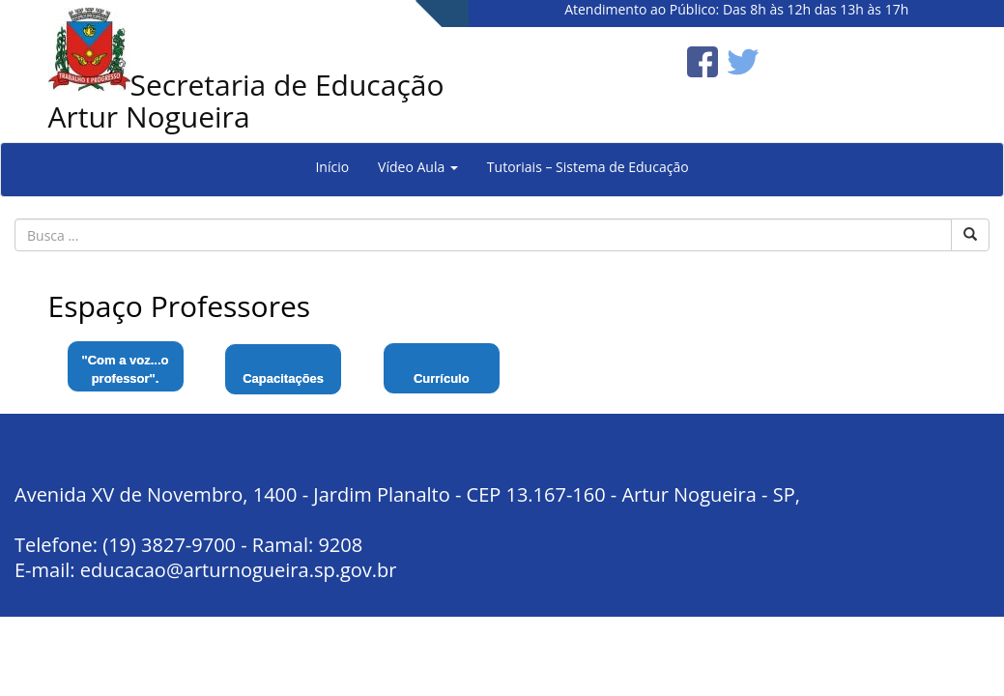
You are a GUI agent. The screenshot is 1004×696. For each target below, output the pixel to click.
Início (332, 167)
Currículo (442, 378)
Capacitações (283, 378)
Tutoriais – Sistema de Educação (588, 167)
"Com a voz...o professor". (125, 369)
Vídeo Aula (418, 167)
